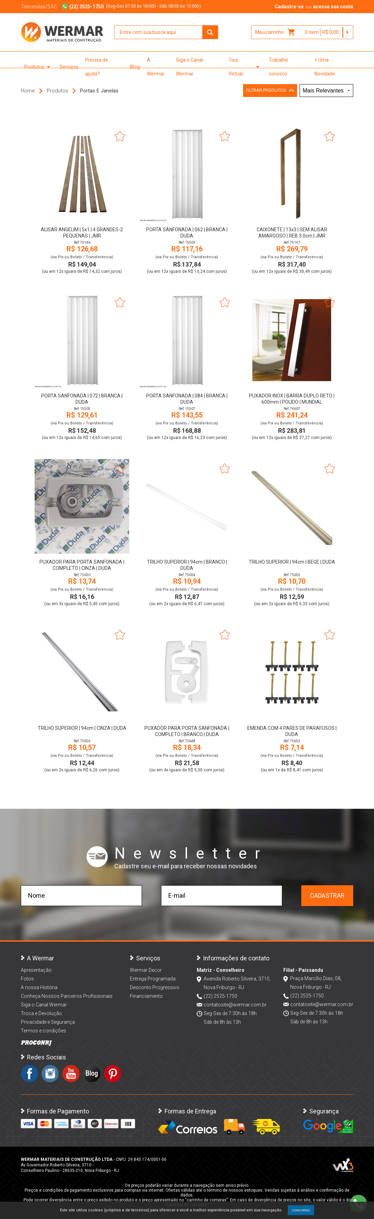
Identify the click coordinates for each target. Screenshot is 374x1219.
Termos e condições (43, 1030)
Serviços (69, 67)
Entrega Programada (153, 979)
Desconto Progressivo (154, 987)
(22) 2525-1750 (220, 996)
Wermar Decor (146, 970)
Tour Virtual (245, 67)
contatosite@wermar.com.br (235, 1004)
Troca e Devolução (41, 1013)
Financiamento (146, 996)
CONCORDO (301, 1210)
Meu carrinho (275, 32)
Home (28, 91)
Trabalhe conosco (278, 67)
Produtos (38, 67)
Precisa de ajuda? (96, 67)
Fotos (27, 979)
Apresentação (36, 970)
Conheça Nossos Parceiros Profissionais (67, 996)
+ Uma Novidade (324, 67)
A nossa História (39, 987)
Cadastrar (327, 895)
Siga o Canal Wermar (189, 67)
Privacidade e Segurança (48, 1022)
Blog (135, 67)
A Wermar (155, 67)
